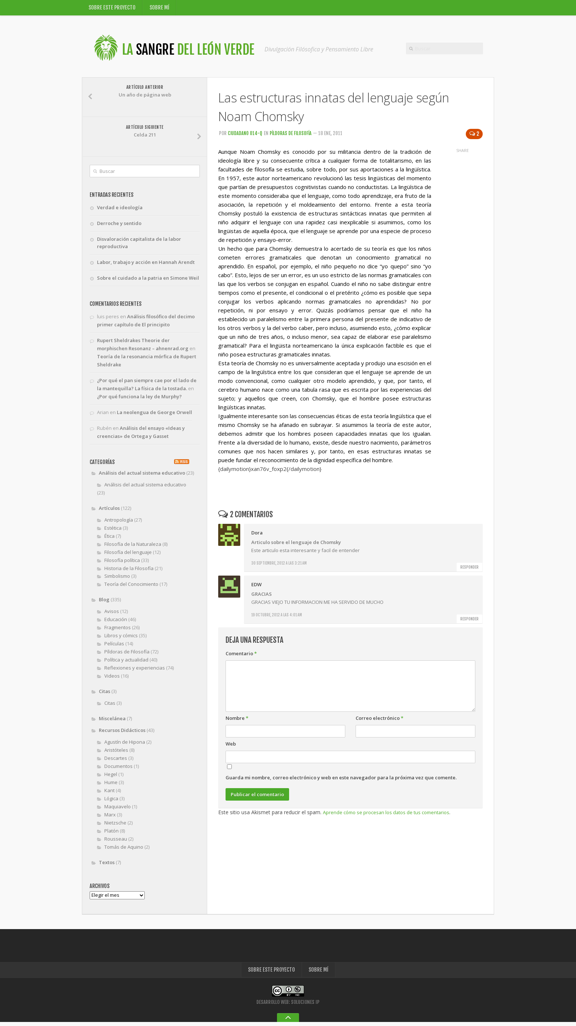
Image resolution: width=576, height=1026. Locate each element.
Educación (115, 622)
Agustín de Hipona (124, 745)
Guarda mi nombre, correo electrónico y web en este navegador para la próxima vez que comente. (341, 779)
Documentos (118, 769)
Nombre (237, 720)
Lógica (111, 801)
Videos (112, 678)
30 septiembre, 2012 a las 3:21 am (279, 565)
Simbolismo (117, 579)
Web (231, 746)
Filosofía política (122, 562)
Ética (109, 538)
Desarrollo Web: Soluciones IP (288, 1006)
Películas (114, 646)
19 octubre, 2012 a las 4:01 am (276, 617)
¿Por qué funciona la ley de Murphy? (139, 399)
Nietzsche (115, 825)
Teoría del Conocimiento (131, 587)
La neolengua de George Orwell (154, 415)
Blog (104, 602)
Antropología (118, 522)
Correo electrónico (379, 720)
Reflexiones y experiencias (134, 670)
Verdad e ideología (120, 209)
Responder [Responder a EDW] (469, 621)
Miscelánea (112, 721)
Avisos (111, 614)
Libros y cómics (121, 638)
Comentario (241, 655)
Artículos (109, 510)
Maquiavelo (117, 809)
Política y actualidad (126, 662)
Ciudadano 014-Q (245, 135)
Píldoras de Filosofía (292, 135)
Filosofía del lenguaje (128, 554)
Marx (110, 817)
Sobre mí (160, 8)
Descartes (115, 761)
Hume (111, 785)
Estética (113, 530)
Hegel (110, 776)
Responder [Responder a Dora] (469, 569)
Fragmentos (117, 630)
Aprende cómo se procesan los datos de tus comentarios (391, 814)
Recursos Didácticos (122, 733)
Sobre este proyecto (112, 8)
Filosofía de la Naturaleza (132, 546)
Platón (111, 833)
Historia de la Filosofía (129, 571)
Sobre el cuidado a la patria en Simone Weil (148, 281)
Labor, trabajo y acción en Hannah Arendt (146, 265)
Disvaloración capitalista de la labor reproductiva (139, 245)
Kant (109, 793)
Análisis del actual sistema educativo (142, 475)
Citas (104, 694)
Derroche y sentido (119, 225)
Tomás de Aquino (123, 849)
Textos (107, 865)
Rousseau (115, 841)
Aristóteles (116, 753)
